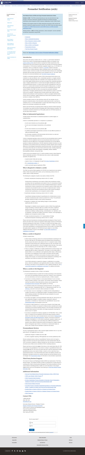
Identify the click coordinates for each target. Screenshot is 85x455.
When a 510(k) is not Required (31, 45)
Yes (32, 422)
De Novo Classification (50, 161)
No (32, 425)
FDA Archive (14, 437)
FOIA (71, 437)
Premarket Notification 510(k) (76, 5)
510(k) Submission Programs (10, 26)
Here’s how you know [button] (20, 0)
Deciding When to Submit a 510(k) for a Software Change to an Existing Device (42, 391)
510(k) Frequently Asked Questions (32, 378)
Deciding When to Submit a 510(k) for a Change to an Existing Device (40, 389)
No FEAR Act (42, 442)
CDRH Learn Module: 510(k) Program (33, 376)
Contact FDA (8, 450)
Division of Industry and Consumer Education (32, 405)
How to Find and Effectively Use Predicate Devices (11, 35)
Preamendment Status (30, 302)
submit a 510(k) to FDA (28, 62)
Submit (31, 429)
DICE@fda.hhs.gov (27, 401)
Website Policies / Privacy (42, 440)
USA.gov (70, 442)
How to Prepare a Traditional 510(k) (10, 40)
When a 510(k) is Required (31, 43)
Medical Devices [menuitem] (71, 19)
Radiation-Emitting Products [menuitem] (73, 20)
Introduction (27, 37)
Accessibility (14, 442)
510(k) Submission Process (10, 19)
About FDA (14, 440)
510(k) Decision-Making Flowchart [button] (32, 383)
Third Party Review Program (31, 49)
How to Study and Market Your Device (37, 5)
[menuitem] (73, 15)
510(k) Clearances (29, 393)
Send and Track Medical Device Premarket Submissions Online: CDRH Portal (42, 374)
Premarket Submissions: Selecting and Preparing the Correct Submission (58, 5)
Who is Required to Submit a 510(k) (33, 41)
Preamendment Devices (30, 47)
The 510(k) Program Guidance (48, 74)
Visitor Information (42, 437)
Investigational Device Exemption (32, 283)
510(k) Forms (9, 22)
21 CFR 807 (46, 67)
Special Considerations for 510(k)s (11, 58)
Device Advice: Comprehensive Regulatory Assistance (21, 5)
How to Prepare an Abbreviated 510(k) (10, 44)
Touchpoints (51, 432)
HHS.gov (70, 440)
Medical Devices (7, 5)
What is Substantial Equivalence (32, 39)
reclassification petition (32, 163)
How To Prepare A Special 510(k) (11, 30)
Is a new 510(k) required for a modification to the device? (11, 53)
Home (3, 5)
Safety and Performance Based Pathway (11, 48)
